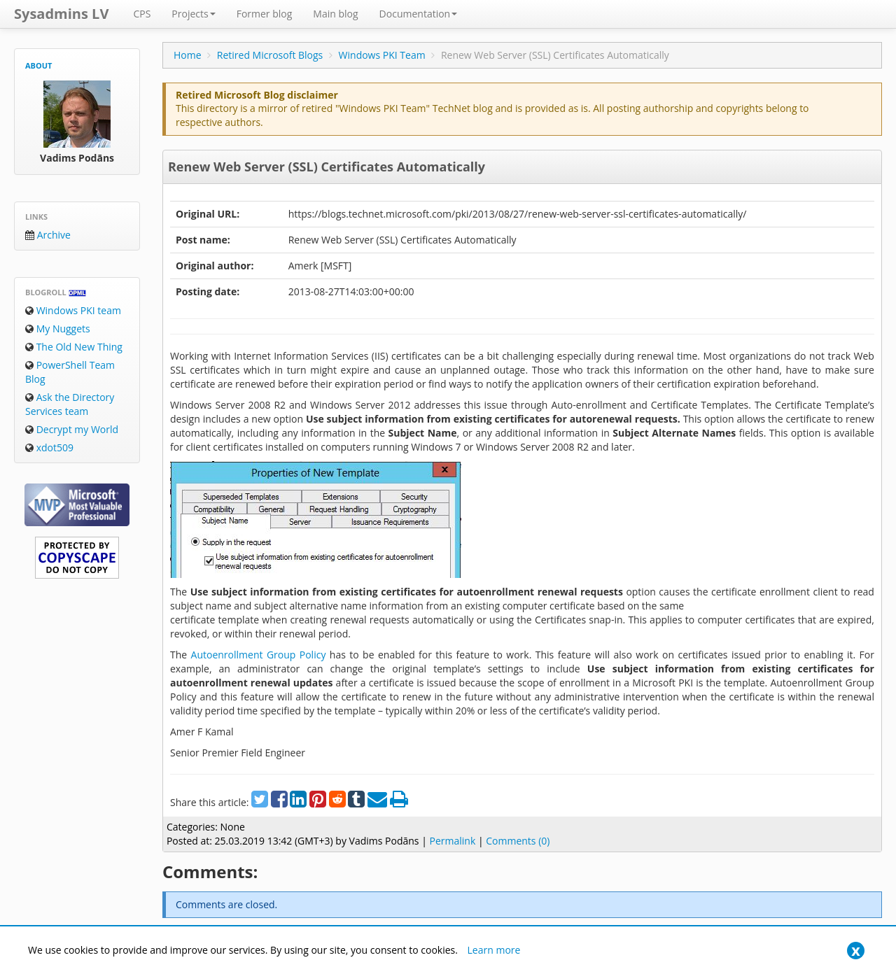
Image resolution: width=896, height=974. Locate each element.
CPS (141, 13)
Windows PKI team (73, 310)
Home (188, 55)
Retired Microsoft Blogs (270, 55)
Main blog (335, 13)
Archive (48, 234)
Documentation (418, 13)
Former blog (265, 13)
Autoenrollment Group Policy (258, 654)
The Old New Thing (73, 346)
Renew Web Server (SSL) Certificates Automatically (326, 166)
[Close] (855, 950)
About (38, 65)
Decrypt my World (71, 429)
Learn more (494, 950)
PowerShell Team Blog (70, 372)
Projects (193, 13)
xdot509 (49, 447)
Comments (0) (518, 840)
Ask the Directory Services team (69, 404)
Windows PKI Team (382, 55)
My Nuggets (57, 328)
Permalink (452, 840)
